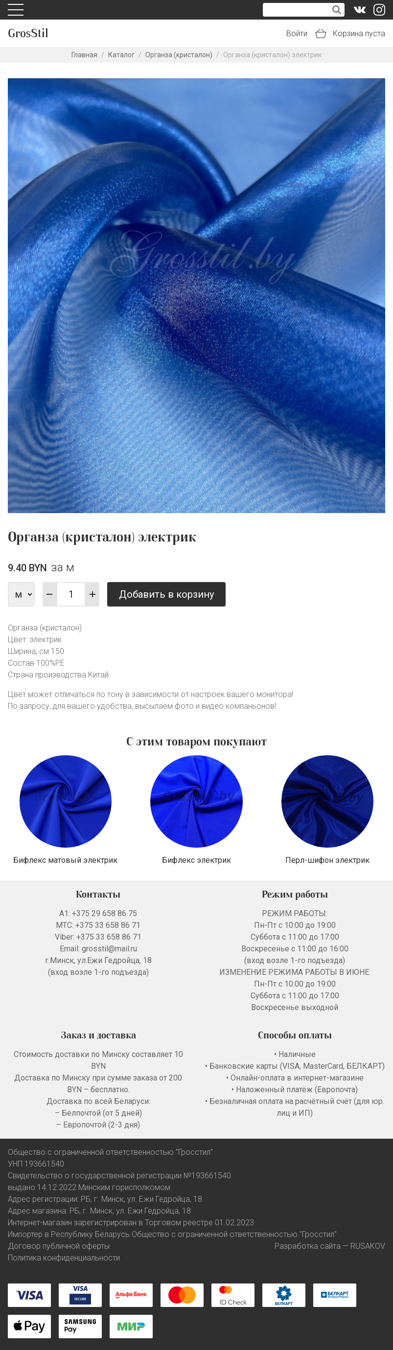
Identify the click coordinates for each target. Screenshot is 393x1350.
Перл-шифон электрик (327, 860)
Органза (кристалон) (178, 55)
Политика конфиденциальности (64, 1257)
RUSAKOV (367, 1246)
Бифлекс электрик (196, 860)
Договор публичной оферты (59, 1246)
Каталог (121, 55)
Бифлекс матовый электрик (65, 860)
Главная (84, 55)
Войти (296, 33)
